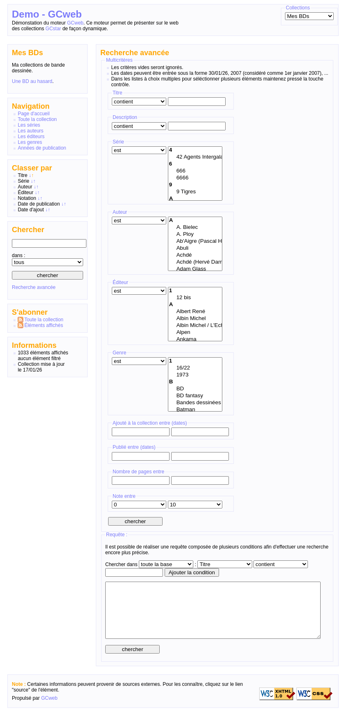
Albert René (195, 311)
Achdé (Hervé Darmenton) (195, 262)
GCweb (75, 23)
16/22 (195, 368)
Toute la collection (37, 119)
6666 (195, 178)
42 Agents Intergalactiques (195, 157)
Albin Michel (195, 318)
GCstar (53, 28)
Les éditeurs (31, 136)
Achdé (195, 255)
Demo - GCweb (47, 14)
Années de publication (42, 148)
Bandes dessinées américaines (195, 402)
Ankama (195, 339)
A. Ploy (195, 234)
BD (195, 388)
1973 (195, 375)
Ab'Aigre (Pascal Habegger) (195, 241)
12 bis (195, 297)
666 (195, 171)
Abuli (195, 248)
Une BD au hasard (32, 81)
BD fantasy (195, 395)
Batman (195, 409)
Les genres (30, 142)
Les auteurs (30, 131)
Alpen (195, 332)
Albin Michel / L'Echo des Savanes (195, 325)
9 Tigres (195, 191)
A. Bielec (195, 227)
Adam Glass (195, 269)
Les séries (29, 125)
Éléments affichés (43, 325)
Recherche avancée (34, 287)
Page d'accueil (34, 113)
